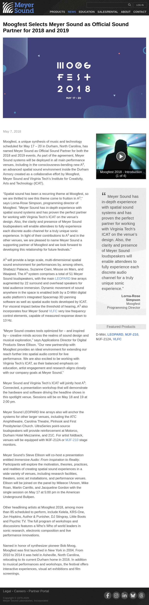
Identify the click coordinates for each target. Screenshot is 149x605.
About (126, 11)
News (72, 11)
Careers (20, 591)
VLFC (117, 339)
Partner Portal (39, 591)
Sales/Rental (108, 11)
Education (87, 11)
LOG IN (140, 5)
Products (57, 11)
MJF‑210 (131, 334)
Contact (139, 11)
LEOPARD (115, 334)
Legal (7, 591)
